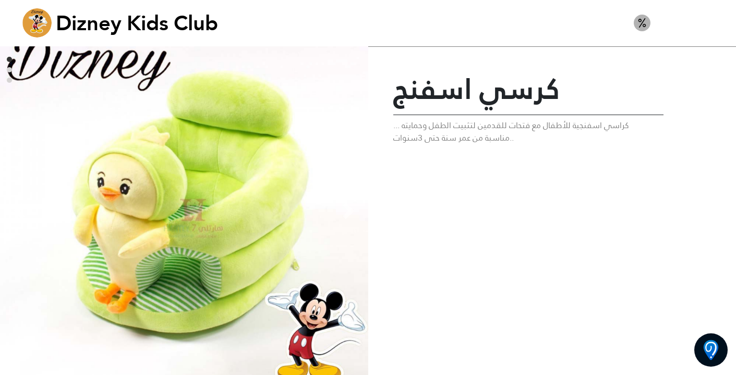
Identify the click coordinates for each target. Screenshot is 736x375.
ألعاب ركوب (689, 23)
